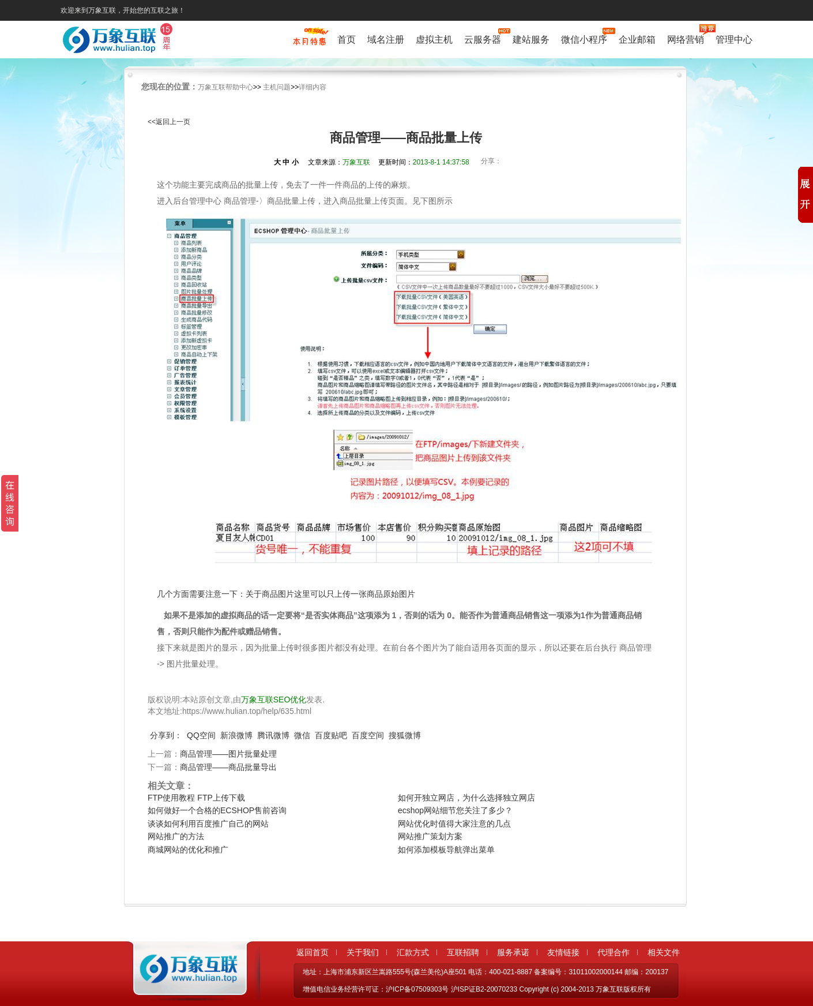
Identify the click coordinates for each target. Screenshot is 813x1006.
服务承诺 (513, 952)
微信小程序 (584, 38)
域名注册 (385, 39)
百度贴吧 (331, 735)
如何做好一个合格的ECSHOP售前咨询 (217, 810)
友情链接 (563, 952)
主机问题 (277, 87)
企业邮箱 (637, 39)
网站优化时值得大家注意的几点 (454, 823)
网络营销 (685, 38)
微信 (302, 735)
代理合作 (613, 952)
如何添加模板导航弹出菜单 (446, 849)
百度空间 (368, 735)
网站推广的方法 (176, 836)
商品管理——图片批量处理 (228, 753)
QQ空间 (201, 735)
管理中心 (734, 39)
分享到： (166, 735)
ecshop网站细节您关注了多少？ (455, 810)
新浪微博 (236, 735)
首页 (346, 39)
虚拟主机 (434, 39)
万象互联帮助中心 (225, 87)
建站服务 (531, 39)
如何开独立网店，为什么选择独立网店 (466, 797)
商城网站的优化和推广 (188, 849)
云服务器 (482, 38)
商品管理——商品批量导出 (228, 767)
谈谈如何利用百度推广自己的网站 (208, 823)
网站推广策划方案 (430, 836)
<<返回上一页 (169, 122)
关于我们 (363, 952)
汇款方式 (413, 952)
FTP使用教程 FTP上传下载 (196, 797)
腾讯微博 (273, 735)
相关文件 (664, 952)
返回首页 (312, 952)
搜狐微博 (405, 735)
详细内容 (312, 87)
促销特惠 (309, 42)
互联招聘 (463, 952)
